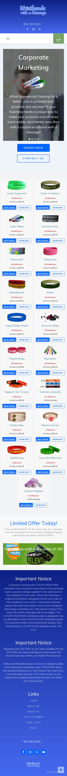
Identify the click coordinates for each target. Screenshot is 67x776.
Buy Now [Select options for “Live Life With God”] (43, 472)
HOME (33, 701)
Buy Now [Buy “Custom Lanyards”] (43, 406)
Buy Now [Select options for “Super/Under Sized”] (9, 340)
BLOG (33, 728)
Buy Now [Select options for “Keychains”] (43, 373)
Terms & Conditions (55, 772)
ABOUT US (33, 711)
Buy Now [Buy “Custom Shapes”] (26, 505)
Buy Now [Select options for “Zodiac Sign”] (9, 439)
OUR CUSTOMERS (33, 717)
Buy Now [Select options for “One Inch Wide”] (43, 340)
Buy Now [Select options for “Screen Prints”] (43, 240)
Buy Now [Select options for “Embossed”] (43, 273)
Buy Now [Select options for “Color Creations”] (43, 208)
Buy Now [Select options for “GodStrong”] (9, 472)
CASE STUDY (33, 722)
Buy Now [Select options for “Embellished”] (9, 307)
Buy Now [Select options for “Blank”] (43, 307)
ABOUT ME (33, 706)
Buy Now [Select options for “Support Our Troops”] (9, 406)
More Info (24, 208)
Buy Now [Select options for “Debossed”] (9, 273)
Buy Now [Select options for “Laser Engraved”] (9, 208)
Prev (7, 95)
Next (60, 95)
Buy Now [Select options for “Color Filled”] (9, 240)
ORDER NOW (33, 147)
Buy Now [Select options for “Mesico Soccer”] (43, 439)
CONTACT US (33, 158)
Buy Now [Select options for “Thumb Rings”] (9, 373)
